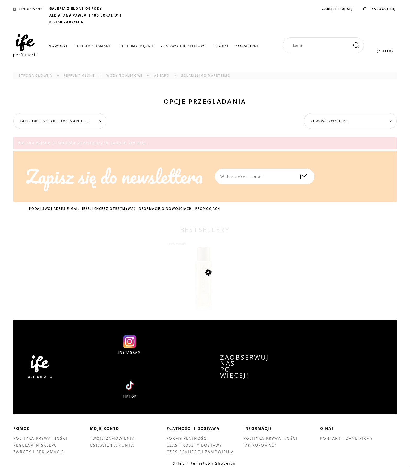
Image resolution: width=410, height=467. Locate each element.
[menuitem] (58, 46)
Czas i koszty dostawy (194, 445)
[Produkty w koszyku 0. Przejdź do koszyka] (385, 45)
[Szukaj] (356, 45)
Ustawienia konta (112, 445)
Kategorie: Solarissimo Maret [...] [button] (55, 121)
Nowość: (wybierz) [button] (329, 121)
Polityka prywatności (40, 438)
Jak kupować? (259, 445)
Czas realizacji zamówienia (200, 451)
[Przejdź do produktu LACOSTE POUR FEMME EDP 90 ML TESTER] (205, 290)
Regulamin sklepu (35, 445)
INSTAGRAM (129, 352)
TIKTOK (130, 396)
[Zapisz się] (303, 176)
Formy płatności (187, 438)
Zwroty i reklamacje (38, 451)
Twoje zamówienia (112, 438)
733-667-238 (31, 9)
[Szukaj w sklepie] (325, 45)
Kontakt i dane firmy (346, 438)
